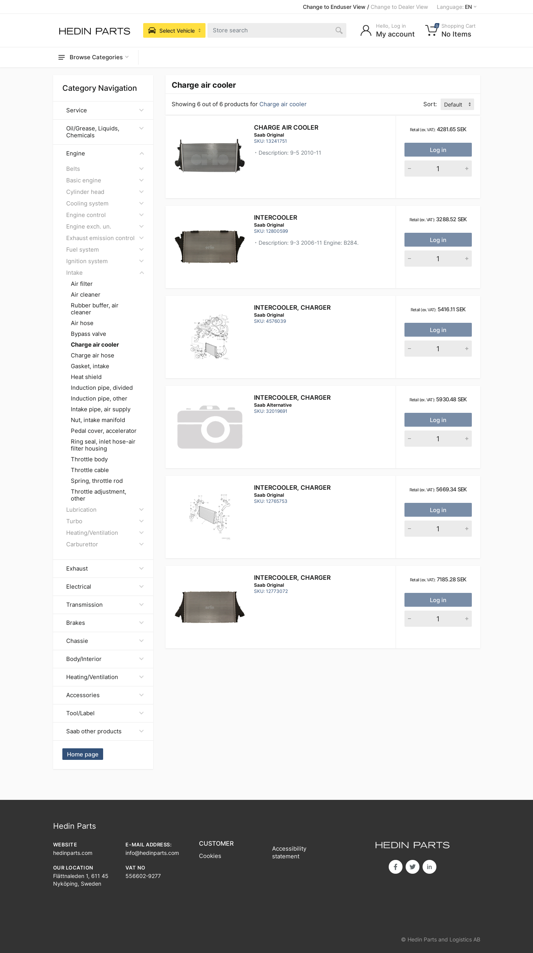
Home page (83, 754)
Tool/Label (105, 713)
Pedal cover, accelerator (104, 430)
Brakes (105, 622)
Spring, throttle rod (97, 480)
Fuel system (105, 249)
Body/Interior (105, 659)
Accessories (105, 695)
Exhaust (105, 568)
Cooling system (105, 203)
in (429, 867)
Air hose (82, 323)
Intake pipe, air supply (100, 409)
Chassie (105, 640)
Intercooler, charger (292, 307)
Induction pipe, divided (102, 387)
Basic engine (105, 180)
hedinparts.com (72, 853)
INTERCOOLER (275, 217)
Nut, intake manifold (98, 420)
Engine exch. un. (105, 226)
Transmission (105, 604)
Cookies (210, 856)
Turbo (105, 521)
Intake (105, 272)
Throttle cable (90, 470)
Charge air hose (92, 355)
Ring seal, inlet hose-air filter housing (103, 445)
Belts (105, 168)
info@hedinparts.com (152, 853)
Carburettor (105, 544)
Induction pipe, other (99, 398)
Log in (438, 150)
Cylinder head (105, 191)
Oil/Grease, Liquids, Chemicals (105, 132)
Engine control (105, 215)
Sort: (430, 104)
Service (105, 110)
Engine (105, 153)
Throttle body (89, 459)
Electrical (105, 586)
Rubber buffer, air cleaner (95, 309)
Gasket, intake (90, 366)
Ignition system (105, 261)
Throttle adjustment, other (98, 495)
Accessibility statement (289, 852)
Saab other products (105, 731)
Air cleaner (85, 294)
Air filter (82, 283)
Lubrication (105, 509)
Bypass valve (88, 333)
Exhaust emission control (105, 238)
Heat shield (86, 377)
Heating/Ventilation (105, 532)
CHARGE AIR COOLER (286, 127)
